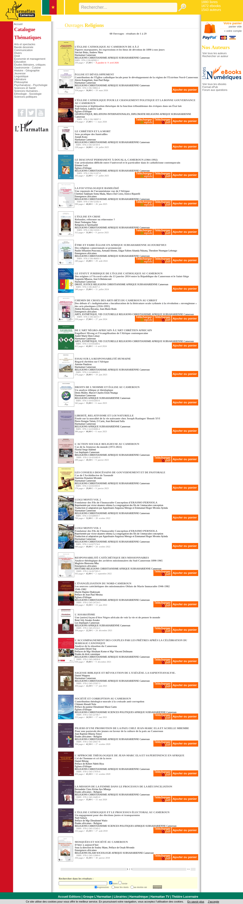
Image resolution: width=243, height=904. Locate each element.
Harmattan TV (159, 896)
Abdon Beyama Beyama (87, 309)
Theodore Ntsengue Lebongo (163, 250)
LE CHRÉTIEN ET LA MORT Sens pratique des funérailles (93, 133)
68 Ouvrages (117, 33)
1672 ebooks (211, 6)
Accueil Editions (69, 896)
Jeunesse (20, 73)
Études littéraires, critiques (30, 64)
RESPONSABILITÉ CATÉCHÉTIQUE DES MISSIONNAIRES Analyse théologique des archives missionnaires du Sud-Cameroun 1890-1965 (119, 559)
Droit (17, 55)
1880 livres (209, 2)
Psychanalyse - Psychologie (30, 85)
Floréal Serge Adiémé (85, 449)
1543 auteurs (211, 10)
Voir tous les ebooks (214, 84)
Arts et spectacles (24, 44)
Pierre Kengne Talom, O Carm (89, 421)
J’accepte (213, 901)
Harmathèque (138, 896)
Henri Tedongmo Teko (86, 222)
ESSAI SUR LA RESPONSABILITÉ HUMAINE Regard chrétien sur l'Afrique (103, 360)
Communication (23, 50)
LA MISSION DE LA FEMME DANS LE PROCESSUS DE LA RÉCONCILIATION (123, 786)
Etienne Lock (81, 165)
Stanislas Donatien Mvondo (88, 478)
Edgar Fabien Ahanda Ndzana (133, 250)
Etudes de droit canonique (87, 654)
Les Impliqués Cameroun (87, 452)
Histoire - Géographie (27, 70)
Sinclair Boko (81, 52)
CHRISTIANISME (97, 57)
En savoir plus (195, 901)
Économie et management (29, 58)
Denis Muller (81, 392)
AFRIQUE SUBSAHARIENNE (123, 57)
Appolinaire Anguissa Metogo (117, 508)
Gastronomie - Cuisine (27, 67)
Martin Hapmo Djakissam (87, 592)
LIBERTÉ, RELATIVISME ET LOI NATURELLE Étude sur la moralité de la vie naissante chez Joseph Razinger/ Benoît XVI (117, 417)
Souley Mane (101, 847)
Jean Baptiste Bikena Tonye (88, 733)
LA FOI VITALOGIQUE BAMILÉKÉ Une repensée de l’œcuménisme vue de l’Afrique (102, 189)
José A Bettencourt (102, 279)
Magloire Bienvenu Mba (87, 563)
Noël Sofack (81, 108)
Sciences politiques (25, 96)
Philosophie (21, 82)
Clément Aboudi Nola (85, 704)
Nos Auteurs (216, 47)
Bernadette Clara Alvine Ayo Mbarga (93, 789)
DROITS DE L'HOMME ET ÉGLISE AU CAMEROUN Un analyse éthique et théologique (107, 388)
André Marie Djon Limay (87, 336)
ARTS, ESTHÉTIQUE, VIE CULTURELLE (96, 314)
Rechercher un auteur (215, 56)
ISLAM (92, 853)
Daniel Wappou (82, 675)
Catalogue (24, 29)
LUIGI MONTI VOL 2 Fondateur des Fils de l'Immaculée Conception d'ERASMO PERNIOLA (116, 501)
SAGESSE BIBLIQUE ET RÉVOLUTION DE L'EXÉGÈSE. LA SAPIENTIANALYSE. (125, 672)
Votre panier (233, 23)
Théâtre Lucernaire (185, 896)
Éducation (20, 61)
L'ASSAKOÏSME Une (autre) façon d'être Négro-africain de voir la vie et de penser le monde (117, 616)
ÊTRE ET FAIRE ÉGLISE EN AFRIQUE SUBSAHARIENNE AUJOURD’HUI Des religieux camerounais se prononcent (120, 246)
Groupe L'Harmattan (97, 896)
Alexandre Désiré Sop (85, 648)
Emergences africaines (86, 196)
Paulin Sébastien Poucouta (88, 250)
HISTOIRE (80, 568)
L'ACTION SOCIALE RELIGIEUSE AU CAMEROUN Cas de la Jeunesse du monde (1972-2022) (107, 445)
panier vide (235, 26)
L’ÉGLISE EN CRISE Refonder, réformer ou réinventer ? (95, 218)
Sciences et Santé (25, 87)
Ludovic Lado (95, 108)
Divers (18, 53)
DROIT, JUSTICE (84, 284)
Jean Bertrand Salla (115, 421)
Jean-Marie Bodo (108, 309)
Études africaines (83, 736)
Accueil (18, 24)
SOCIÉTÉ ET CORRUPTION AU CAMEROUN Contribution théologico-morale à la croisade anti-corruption (109, 700)
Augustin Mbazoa (83, 279)
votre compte (234, 30)
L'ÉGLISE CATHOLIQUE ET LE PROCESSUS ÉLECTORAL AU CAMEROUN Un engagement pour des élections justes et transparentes (122, 814)
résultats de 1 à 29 (136, 33)
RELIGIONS (81, 57)
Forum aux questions (214, 89)
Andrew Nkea (96, 52)
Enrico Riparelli (132, 193)
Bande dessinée (23, 47)
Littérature (20, 79)
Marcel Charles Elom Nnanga (103, 392)
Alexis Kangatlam (83, 80)
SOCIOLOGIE (103, 853)
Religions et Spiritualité (86, 225)
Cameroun (145, 57)
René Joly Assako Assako (87, 620)
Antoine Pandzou (83, 364)
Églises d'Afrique (83, 111)
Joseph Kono (81, 137)
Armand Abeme (109, 250)
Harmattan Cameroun (85, 55)
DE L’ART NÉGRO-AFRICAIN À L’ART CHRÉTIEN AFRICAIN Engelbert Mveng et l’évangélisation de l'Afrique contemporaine (113, 332)
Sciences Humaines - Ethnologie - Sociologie (28, 92)
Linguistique (21, 76)
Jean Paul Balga (101, 80)
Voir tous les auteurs (214, 53)
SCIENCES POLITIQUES (121, 712)
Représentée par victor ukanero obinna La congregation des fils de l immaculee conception (119, 505)
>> (188, 869)
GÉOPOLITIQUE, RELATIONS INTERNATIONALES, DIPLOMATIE (110, 114)
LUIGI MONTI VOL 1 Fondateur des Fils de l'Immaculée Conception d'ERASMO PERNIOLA (116, 529)
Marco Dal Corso (114, 193)
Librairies (120, 896)
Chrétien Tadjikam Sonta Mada (90, 193)
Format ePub (210, 87)
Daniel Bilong (81, 761)
